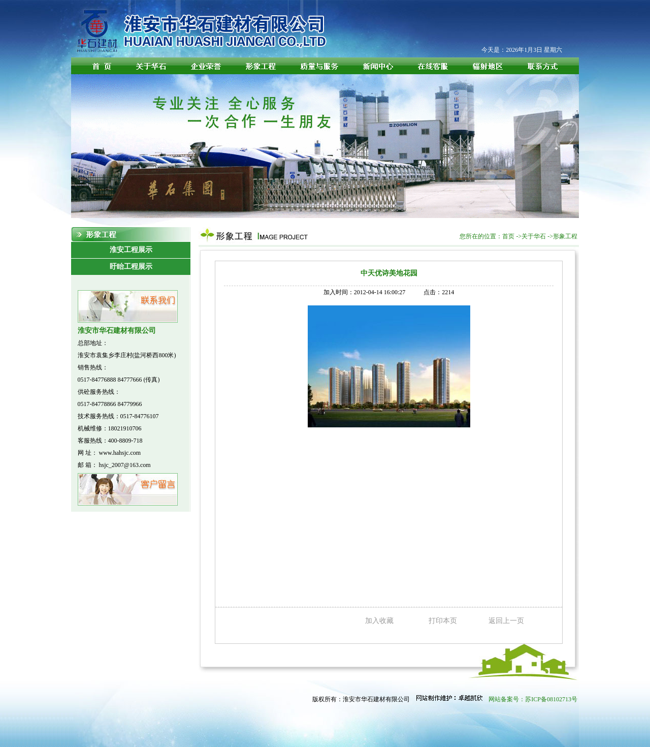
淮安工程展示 (131, 250)
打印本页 (443, 621)
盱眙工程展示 (131, 266)
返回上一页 (506, 621)
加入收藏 (379, 621)
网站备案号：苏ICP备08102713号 (533, 699)
